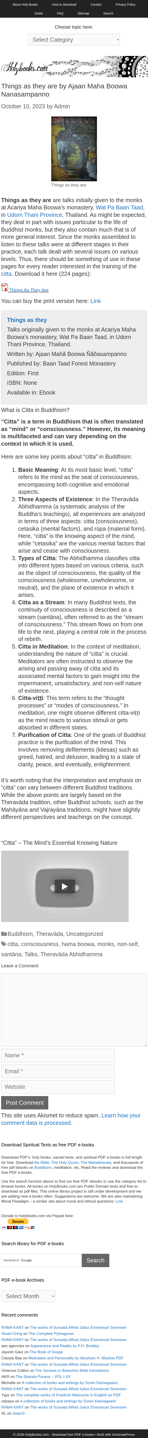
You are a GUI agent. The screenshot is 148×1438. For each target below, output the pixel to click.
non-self (127, 944)
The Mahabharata (96, 1162)
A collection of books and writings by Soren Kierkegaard (69, 1383)
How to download (64, 4)
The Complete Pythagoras (51, 1333)
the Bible (41, 1162)
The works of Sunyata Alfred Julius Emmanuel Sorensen (78, 1327)
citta (6, 274)
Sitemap (83, 13)
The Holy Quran (65, 1162)
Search (108, 13)
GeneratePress (123, 1434)
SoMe (39, 13)
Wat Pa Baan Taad (119, 207)
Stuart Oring (11, 1333)
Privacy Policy (125, 4)
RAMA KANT (12, 1327)
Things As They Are (28, 290)
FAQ (60, 13)
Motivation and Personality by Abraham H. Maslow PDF (76, 1358)
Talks (30, 954)
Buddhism (20, 934)
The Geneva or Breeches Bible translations (72, 1370)
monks (105, 944)
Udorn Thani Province (34, 215)
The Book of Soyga (46, 1352)
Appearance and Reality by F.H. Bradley (65, 1346)
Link (95, 301)
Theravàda (49, 934)
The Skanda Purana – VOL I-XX (43, 1377)
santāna (11, 954)
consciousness (40, 944)
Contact (96, 4)
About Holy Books (25, 4)
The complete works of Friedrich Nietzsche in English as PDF (68, 1395)
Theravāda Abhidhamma (71, 954)
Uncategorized (84, 934)
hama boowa (78, 944)
